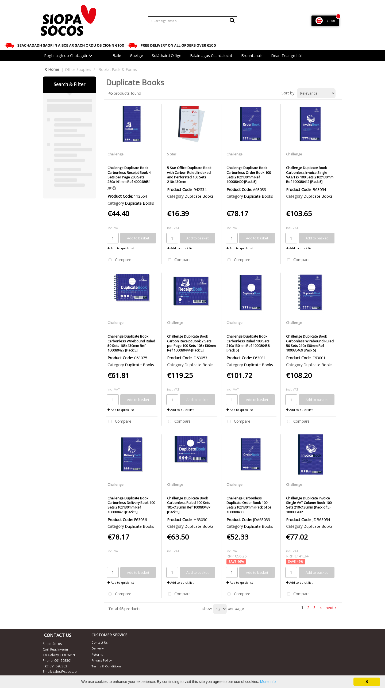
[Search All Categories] (192, 20)
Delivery (97, 648)
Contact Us (99, 642)
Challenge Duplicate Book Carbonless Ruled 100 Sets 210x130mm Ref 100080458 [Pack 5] (248, 343)
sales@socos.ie (65, 671)
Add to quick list (120, 248)
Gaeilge (136, 55)
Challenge (115, 154)
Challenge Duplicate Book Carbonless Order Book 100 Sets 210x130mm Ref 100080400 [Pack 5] (248, 174)
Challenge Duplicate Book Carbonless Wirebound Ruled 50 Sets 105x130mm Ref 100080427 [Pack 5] (131, 343)
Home (51, 69)
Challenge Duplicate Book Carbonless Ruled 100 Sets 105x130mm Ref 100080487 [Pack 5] (188, 505)
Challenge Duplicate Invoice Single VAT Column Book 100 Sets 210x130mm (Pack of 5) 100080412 (309, 505)
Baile (117, 55)
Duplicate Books (139, 203)
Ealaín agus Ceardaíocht (211, 55)
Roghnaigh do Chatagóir (65, 55)
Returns (97, 654)
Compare (118, 260)
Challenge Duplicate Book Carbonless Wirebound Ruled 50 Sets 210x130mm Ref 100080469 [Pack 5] (310, 343)
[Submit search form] (232, 20)
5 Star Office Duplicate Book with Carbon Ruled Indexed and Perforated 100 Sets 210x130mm (189, 174)
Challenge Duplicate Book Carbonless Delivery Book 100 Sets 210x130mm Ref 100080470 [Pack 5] (131, 505)
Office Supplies (78, 69)
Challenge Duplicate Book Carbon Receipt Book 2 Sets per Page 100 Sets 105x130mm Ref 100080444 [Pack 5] (191, 343)
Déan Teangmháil (286, 55)
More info (268, 681)
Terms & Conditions (106, 666)
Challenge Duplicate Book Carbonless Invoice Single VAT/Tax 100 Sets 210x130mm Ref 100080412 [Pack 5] (309, 174)
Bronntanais (252, 55)
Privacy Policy (101, 660)
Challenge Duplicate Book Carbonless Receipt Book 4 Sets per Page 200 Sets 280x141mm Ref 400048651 (129, 174)
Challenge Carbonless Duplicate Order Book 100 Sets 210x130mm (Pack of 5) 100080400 (248, 505)
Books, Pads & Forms (117, 69)
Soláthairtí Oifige (166, 55)
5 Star (171, 154)
